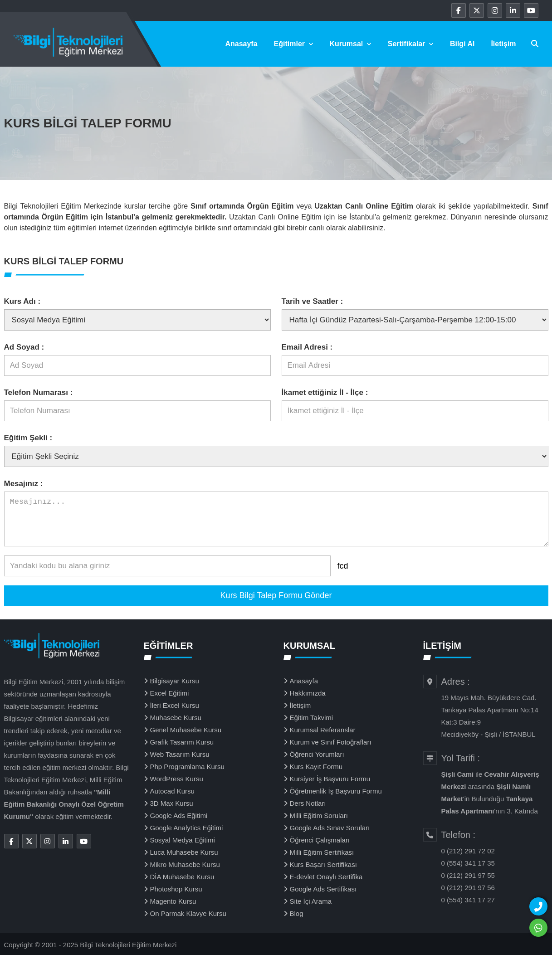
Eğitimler (293, 44)
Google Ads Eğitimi (179, 824)
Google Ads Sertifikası (323, 898)
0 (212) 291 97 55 (468, 884)
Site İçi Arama (311, 910)
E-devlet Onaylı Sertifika (326, 886)
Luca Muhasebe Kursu (184, 861)
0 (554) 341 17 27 (468, 909)
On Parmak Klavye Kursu (188, 922)
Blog (296, 922)
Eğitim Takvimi (311, 726)
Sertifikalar (411, 44)
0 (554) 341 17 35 (468, 872)
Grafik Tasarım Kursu (182, 751)
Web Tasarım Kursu (180, 763)
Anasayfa (241, 44)
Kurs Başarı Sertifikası (323, 873)
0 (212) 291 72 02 (468, 860)
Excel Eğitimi (169, 702)
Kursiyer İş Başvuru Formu (330, 788)
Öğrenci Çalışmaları (320, 849)
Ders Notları (308, 812)
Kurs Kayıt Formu (316, 775)
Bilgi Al (462, 44)
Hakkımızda (308, 702)
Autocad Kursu (172, 800)
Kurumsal (350, 44)
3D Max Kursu (171, 812)
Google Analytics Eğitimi (186, 837)
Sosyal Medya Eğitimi (182, 849)
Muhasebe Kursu (175, 726)
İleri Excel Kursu (174, 714)
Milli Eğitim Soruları (319, 824)
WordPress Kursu (176, 788)
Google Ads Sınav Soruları (330, 837)
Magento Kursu (173, 910)
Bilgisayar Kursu (174, 690)
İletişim (503, 44)
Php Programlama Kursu (187, 775)
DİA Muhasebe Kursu (182, 886)
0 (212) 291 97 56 (468, 897)
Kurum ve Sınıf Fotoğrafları (330, 751)
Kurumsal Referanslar (323, 739)
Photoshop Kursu (176, 898)
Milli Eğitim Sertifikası (322, 861)
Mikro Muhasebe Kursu (185, 873)
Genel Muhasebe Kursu (186, 739)
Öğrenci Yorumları (317, 763)
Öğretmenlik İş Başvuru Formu (336, 800)
